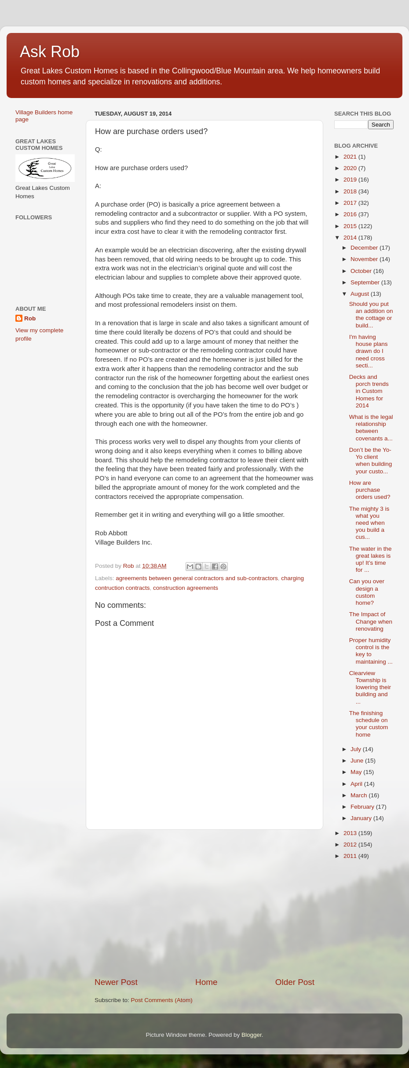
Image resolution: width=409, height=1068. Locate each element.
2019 (350, 179)
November (365, 259)
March (360, 795)
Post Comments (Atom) (162, 1000)
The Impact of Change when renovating (370, 621)
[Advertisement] (204, 903)
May (357, 772)
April (357, 784)
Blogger (251, 1035)
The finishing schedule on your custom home (368, 724)
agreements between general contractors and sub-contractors (197, 578)
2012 (350, 844)
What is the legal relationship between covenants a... (371, 428)
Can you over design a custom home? (366, 592)
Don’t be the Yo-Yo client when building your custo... (370, 461)
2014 (350, 237)
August (361, 294)
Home (206, 982)
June (358, 760)
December (365, 247)
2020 (350, 168)
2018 (350, 191)
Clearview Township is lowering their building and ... (370, 687)
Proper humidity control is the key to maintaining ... (371, 651)
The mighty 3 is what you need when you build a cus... (369, 523)
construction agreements (185, 588)
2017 (350, 203)
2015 (350, 226)
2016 (350, 214)
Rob (30, 318)
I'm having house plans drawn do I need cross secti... (368, 351)
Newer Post (116, 982)
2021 (350, 156)
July (357, 749)
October (362, 271)
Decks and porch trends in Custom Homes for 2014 (369, 391)
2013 (350, 833)
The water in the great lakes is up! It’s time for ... (370, 559)
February (363, 806)
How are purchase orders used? (370, 490)
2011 (350, 856)
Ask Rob (50, 52)
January (362, 818)
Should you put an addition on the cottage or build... (371, 315)
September (366, 282)
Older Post (294, 982)
